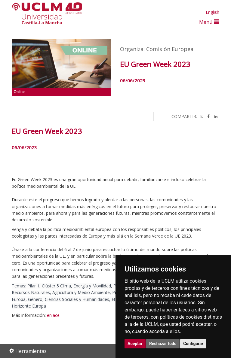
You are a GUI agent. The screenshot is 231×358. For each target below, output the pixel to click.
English (212, 12)
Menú (209, 21)
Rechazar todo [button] (163, 343)
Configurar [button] (193, 343)
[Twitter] (200, 116)
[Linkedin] (214, 116)
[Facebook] (207, 116)
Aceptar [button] (135, 343)
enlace (53, 315)
